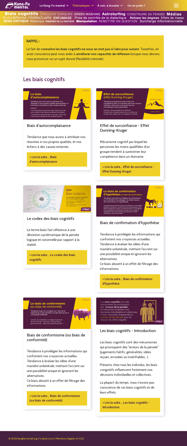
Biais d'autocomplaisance (49, 125)
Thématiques (81, 5)
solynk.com (46, 438)
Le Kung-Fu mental (52, 5)
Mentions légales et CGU (70, 438)
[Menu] (176, 5)
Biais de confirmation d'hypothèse (129, 222)
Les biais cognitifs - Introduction (128, 330)
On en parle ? (136, 5)
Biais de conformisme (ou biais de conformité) (56, 337)
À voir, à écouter (108, 5)
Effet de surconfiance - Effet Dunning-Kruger (124, 128)
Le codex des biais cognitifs (50, 218)
